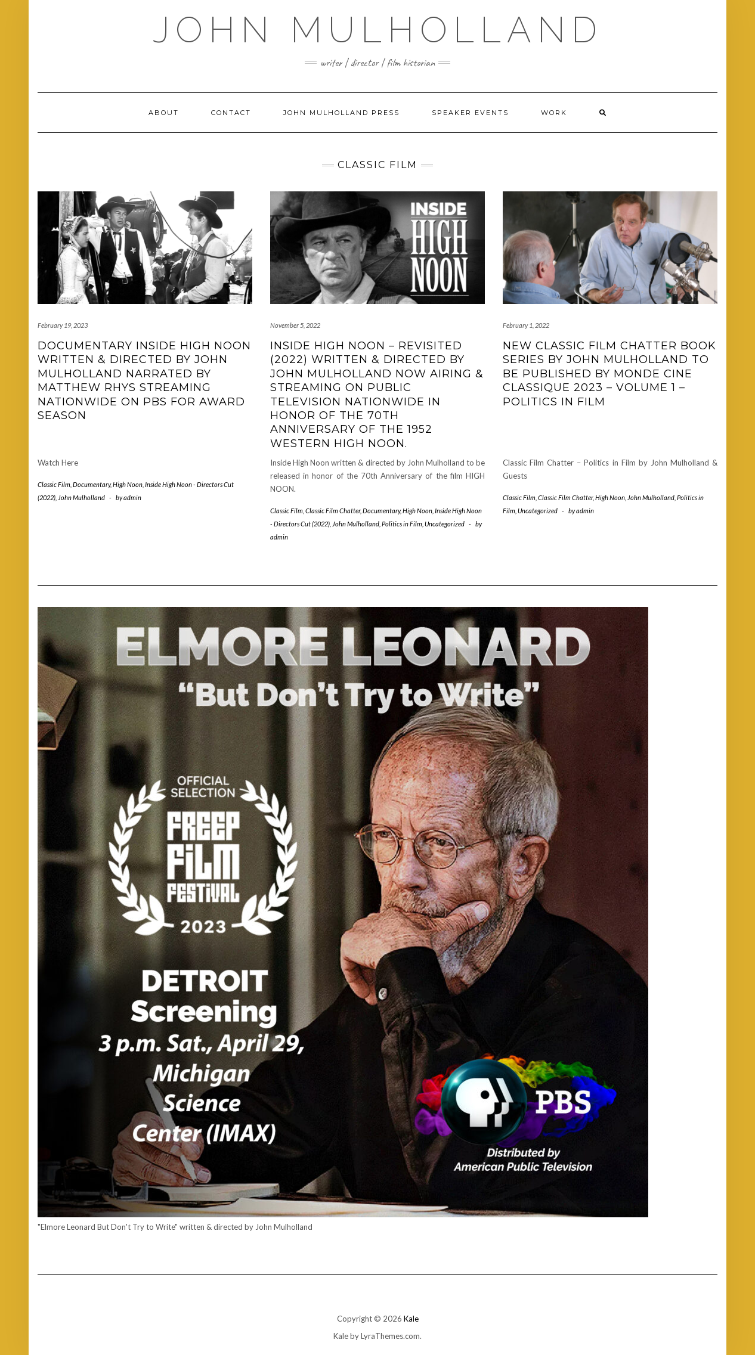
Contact (231, 112)
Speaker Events (470, 112)
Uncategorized (445, 524)
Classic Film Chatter (332, 510)
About (163, 112)
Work (554, 112)
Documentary (91, 484)
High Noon (128, 484)
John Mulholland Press (341, 112)
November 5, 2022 (295, 325)
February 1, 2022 (526, 325)
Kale (411, 1318)
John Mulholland (378, 30)
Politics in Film (402, 524)
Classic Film (54, 484)
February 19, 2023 (63, 325)
